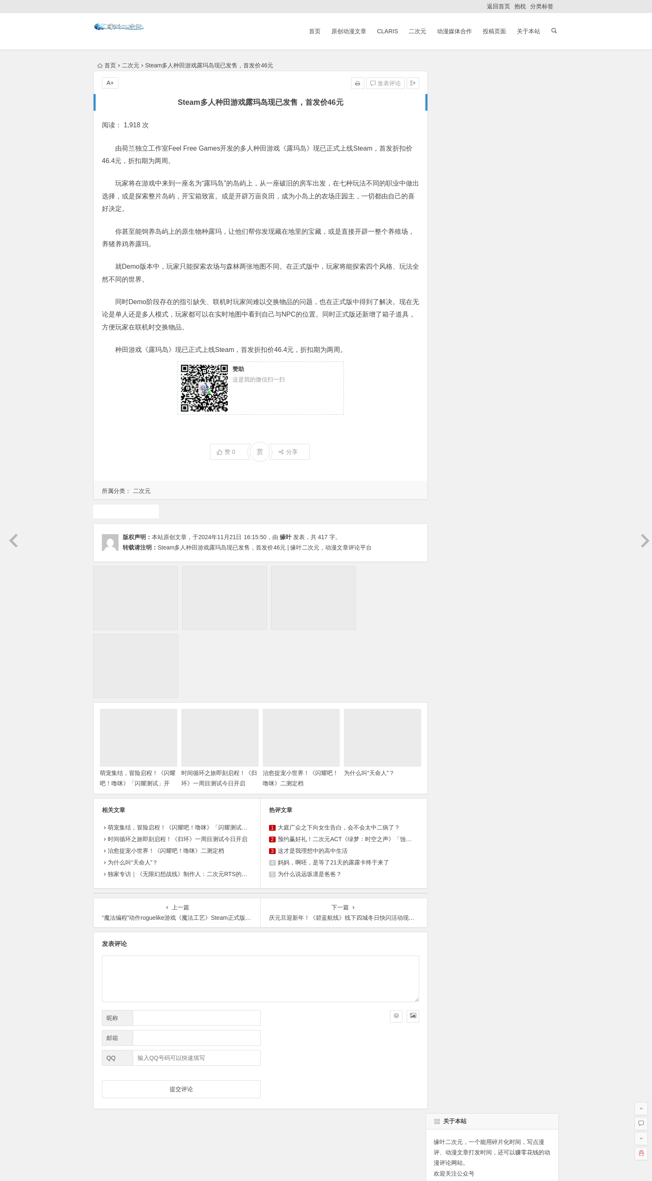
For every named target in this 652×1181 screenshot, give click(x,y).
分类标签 (541, 6)
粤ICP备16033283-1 (384, 1165)
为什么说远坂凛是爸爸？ (306, 800)
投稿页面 (490, 31)
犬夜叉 (519, 592)
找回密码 (512, 353)
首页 (310, 31)
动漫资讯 (521, 622)
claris (439, 637)
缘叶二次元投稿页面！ (461, 404)
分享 (284, 451)
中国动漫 (443, 652)
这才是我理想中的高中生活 (309, 777)
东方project (446, 577)
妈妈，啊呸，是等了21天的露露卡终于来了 (330, 788)
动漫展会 (159, 1085)
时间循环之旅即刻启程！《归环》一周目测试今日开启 (214, 709)
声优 (483, 637)
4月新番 (442, 607)
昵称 (112, 944)
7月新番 (512, 577)
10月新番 (532, 637)
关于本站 (524, 31)
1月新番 (481, 577)
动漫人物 (488, 622)
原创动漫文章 (344, 31)
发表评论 (378, 83)
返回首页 (498, 6)
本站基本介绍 (211, 1085)
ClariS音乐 (115, 1085)
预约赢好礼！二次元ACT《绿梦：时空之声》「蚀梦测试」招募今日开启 (367, 765)
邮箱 (112, 964)
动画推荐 (443, 592)
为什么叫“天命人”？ (364, 699)
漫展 (529, 607)
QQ (111, 983)
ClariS (383, 31)
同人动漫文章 (482, 652)
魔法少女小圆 (449, 622)
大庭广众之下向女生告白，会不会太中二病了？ (335, 753)
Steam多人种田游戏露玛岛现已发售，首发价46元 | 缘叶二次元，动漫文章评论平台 (265, 547)
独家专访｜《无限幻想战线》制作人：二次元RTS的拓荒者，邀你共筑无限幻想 (209, 800)
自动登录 (475, 353)
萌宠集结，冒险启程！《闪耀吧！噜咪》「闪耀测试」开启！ (135, 709)
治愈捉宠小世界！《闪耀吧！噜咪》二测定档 (166, 777)
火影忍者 (501, 607)
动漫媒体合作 (450, 31)
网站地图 (344, 1165)
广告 (504, 637)
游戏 (125, 511)
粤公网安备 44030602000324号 (290, 1165)
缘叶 (285, 537)
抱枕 (520, 6)
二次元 (413, 31)
